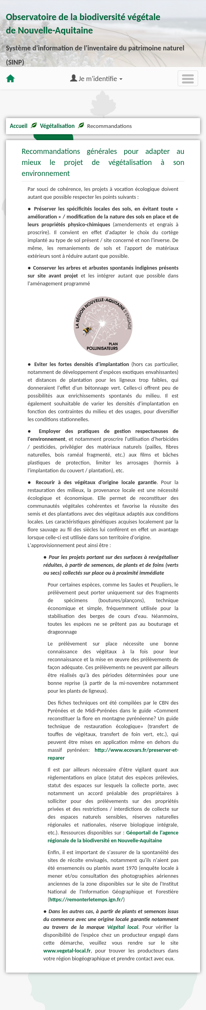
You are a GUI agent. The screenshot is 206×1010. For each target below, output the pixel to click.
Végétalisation (57, 125)
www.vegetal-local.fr (67, 950)
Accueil (19, 125)
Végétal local (122, 927)
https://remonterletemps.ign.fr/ (86, 899)
